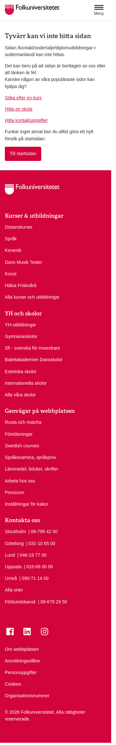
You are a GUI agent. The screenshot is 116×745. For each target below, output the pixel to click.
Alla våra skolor (20, 394)
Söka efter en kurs (23, 97)
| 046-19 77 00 (32, 555)
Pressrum (14, 492)
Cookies (13, 684)
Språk (11, 238)
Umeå (11, 578)
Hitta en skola (18, 109)
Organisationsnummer (27, 695)
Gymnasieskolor (21, 336)
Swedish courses (22, 445)
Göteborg (14, 543)
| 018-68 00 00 (38, 566)
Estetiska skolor (21, 371)
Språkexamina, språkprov (30, 457)
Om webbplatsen (22, 649)
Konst (10, 273)
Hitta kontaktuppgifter (26, 120)
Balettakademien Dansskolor (34, 359)
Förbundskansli (20, 601)
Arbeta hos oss (20, 480)
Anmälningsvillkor (22, 660)
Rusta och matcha (23, 422)
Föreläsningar (19, 434)
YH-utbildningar (20, 324)
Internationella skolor (26, 383)
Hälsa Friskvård (20, 285)
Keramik (13, 250)
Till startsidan (23, 153)
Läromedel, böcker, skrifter (31, 469)
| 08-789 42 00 (43, 531)
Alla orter (14, 589)
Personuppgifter (21, 672)
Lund (10, 555)
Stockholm (15, 531)
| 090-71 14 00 (34, 578)
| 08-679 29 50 (52, 601)
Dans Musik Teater (23, 262)
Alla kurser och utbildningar (32, 297)
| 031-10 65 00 (40, 543)
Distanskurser (19, 227)
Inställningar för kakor (26, 504)
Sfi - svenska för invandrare (32, 348)
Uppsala (13, 566)
